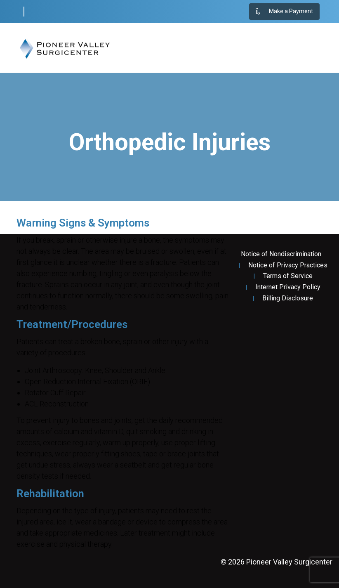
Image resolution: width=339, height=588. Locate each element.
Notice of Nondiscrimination (281, 254)
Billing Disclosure (287, 298)
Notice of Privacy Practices (287, 265)
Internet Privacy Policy (287, 287)
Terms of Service (288, 276)
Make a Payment (284, 11)
